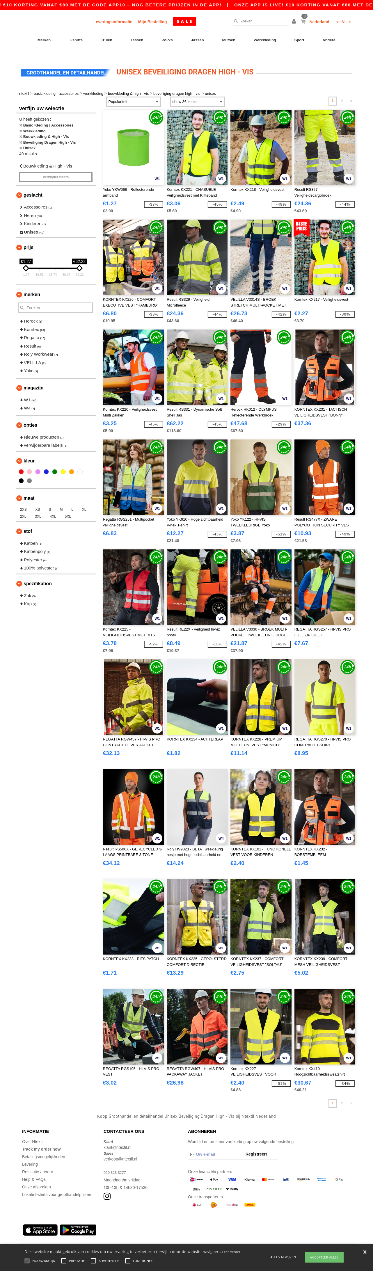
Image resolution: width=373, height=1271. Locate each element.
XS (37, 499)
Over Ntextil (32, 1131)
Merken (44, 40)
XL (84, 499)
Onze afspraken (36, 1177)
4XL (53, 506)
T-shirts (76, 40)
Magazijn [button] (33, 377)
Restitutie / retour (37, 1162)
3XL (38, 506)
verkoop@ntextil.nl (120, 1149)
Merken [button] (32, 284)
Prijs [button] (28, 237)
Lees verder (231, 1251)
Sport (299, 40)
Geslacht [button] (33, 185)
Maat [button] (29, 487)
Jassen (197, 40)
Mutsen (228, 40)
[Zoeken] (259, 21)
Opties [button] (30, 414)
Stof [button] (28, 521)
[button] (295, 21)
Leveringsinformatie (112, 21)
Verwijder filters (56, 167)
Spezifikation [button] (38, 573)
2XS (23, 499)
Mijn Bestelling (152, 21)
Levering (30, 1154)
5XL (68, 506)
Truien (106, 40)
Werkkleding (265, 40)
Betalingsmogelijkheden (43, 1146)
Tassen (137, 40)
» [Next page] (351, 91)
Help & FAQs (34, 1169)
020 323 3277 (116, 1162)
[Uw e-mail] (215, 1144)
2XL (23, 506)
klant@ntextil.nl (117, 1137)
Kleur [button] (29, 450)
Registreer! (256, 1144)
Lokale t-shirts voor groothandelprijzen (56, 1184)
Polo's (167, 40)
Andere (328, 40)
